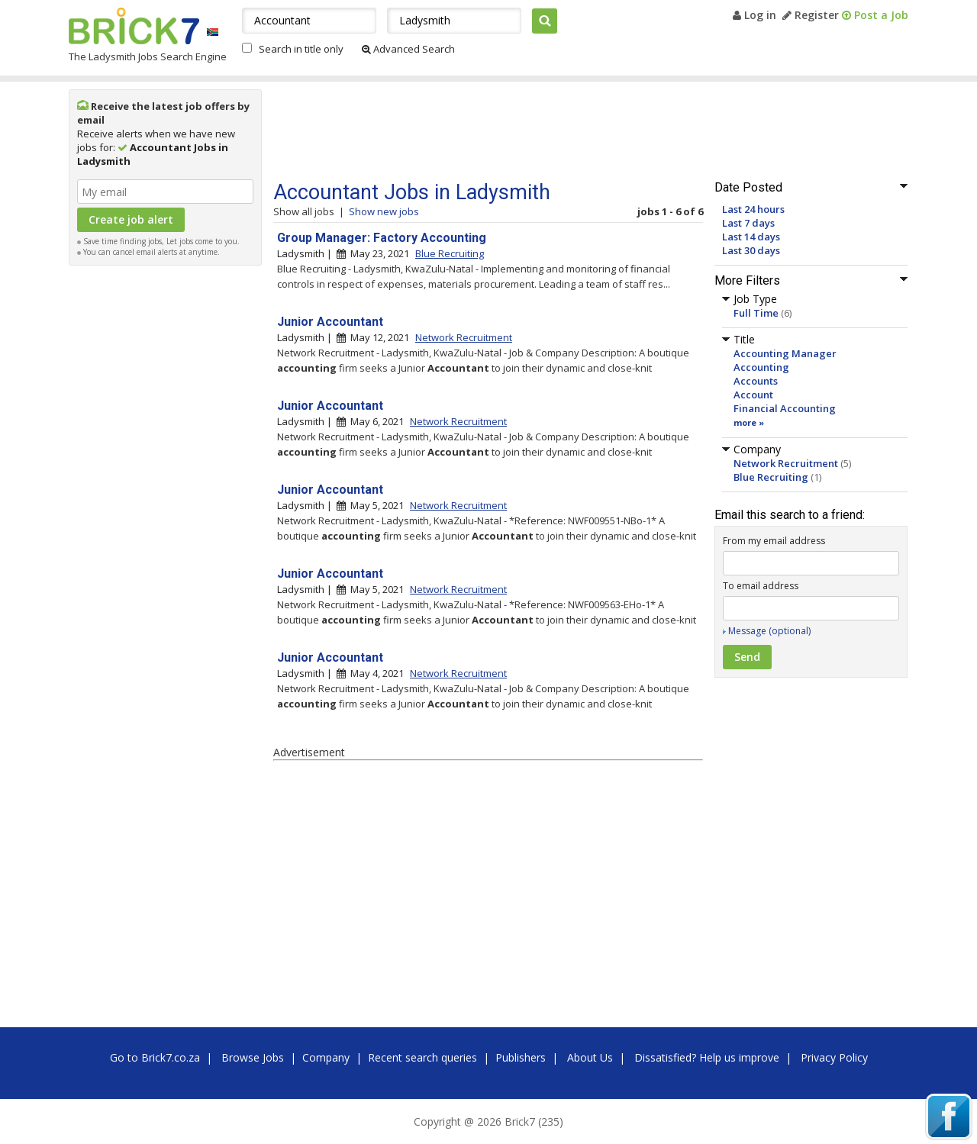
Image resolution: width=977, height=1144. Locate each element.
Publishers (520, 1057)
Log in (754, 15)
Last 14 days (751, 236)
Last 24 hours (753, 209)
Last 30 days (751, 250)
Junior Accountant (330, 321)
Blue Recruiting (771, 477)
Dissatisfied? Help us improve (706, 1057)
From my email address (774, 540)
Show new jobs (384, 211)
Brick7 (134, 26)
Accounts (756, 381)
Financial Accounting (785, 408)
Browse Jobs (252, 1057)
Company (326, 1057)
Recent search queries (422, 1057)
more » (749, 422)
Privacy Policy (834, 1057)
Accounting (761, 367)
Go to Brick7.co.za (155, 1057)
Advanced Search (408, 49)
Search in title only (301, 49)
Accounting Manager (785, 353)
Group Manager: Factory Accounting (381, 237)
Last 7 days (748, 223)
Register (810, 15)
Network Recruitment (786, 463)
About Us (590, 1057)
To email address (760, 585)
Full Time (756, 313)
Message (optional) (769, 630)
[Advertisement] (166, 502)
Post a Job (875, 15)
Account (753, 394)
